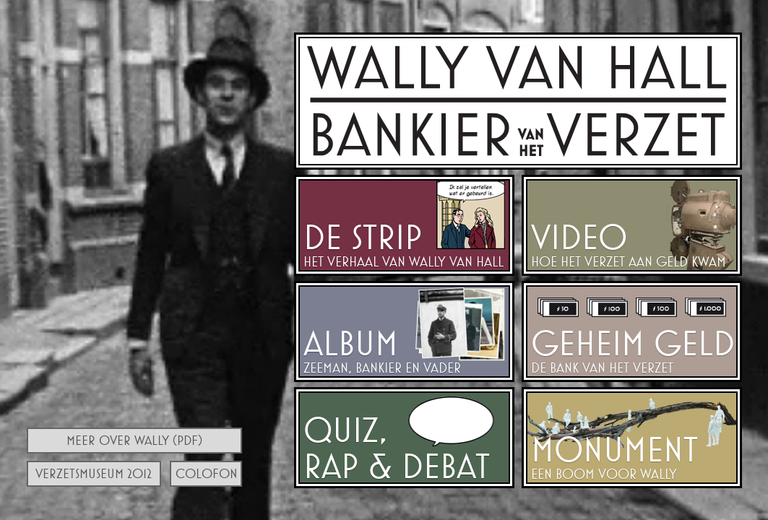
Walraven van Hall (518, 101)
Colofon (207, 473)
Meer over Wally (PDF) (134, 440)
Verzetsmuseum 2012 (93, 473)
